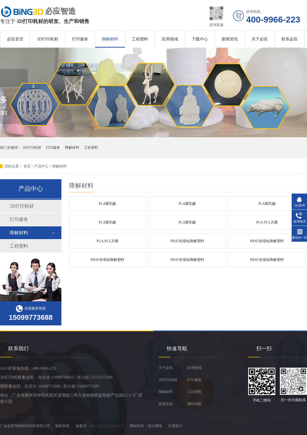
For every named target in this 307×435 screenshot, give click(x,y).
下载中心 (200, 39)
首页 (27, 166)
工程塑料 (140, 39)
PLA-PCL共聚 (267, 222)
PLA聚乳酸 (107, 204)
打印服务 (80, 39)
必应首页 (15, 39)
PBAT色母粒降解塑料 (187, 241)
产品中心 (41, 166)
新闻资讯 (230, 39)
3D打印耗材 (47, 39)
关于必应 (259, 39)
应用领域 (170, 39)
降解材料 (110, 39)
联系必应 (289, 39)
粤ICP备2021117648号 (107, 426)
